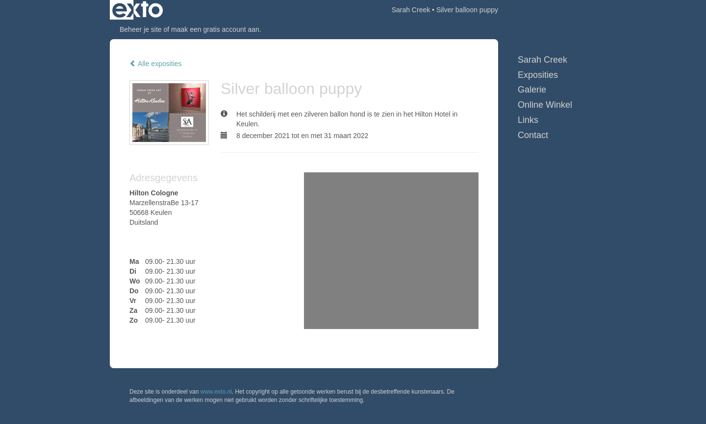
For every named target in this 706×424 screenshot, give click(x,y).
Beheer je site (141, 29)
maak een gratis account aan (215, 29)
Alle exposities (155, 64)
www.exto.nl (216, 391)
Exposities (538, 75)
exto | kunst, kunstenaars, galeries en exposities (137, 10)
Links (528, 120)
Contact (533, 135)
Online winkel (545, 105)
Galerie (532, 89)
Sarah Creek (411, 10)
